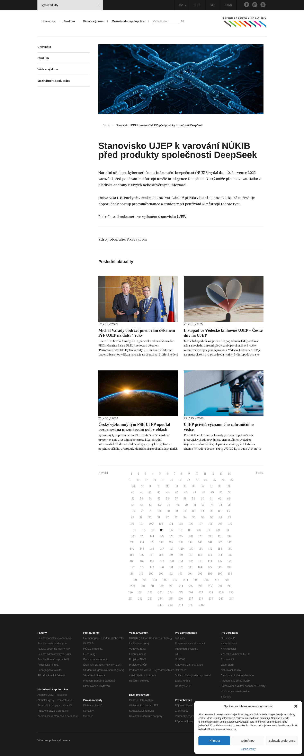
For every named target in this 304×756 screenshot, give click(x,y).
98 (220, 517)
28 (133, 486)
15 (130, 480)
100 (132, 523)
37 (211, 486)
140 (200, 542)
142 (220, 542)
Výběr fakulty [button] (70, 5)
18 (154, 480)
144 (132, 548)
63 (228, 498)
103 (161, 523)
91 (158, 517)
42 (150, 492)
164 (220, 555)
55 (159, 498)
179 (152, 567)
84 (202, 511)
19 (163, 480)
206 (206, 580)
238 (201, 598)
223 (160, 592)
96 (202, 517)
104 (171, 523)
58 (185, 498)
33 (176, 486)
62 (219, 498)
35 (193, 486)
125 (162, 536)
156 (142, 555)
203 (175, 580)
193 (180, 573)
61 (211, 498)
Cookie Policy (248, 749)
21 (180, 480)
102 (151, 523)
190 (151, 573)
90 (150, 517)
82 (185, 511)
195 (200, 573)
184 (200, 567)
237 (191, 598)
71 (195, 505)
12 (213, 473)
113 (152, 530)
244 (180, 605)
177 (133, 567)
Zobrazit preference (282, 740)
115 (171, 530)
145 (142, 548)
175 (220, 561)
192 (171, 573)
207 (216, 580)
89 (141, 517)
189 (141, 573)
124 (152, 536)
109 (220, 523)
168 (152, 561)
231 (130, 598)
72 (203, 505)
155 (132, 555)
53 (141, 498)
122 (133, 536)
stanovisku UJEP (171, 216)
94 (185, 517)
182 (181, 567)
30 (150, 486)
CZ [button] (182, 5)
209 (132, 586)
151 (201, 548)
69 (177, 505)
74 (220, 505)
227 (201, 592)
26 (223, 480)
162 (200, 555)
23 (197, 480)
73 (211, 505)
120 (218, 530)
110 (230, 523)
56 (167, 498)
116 (180, 530)
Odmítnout (248, 740)
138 (181, 542)
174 (210, 561)
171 (181, 561)
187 (229, 567)
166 (132, 561)
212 (162, 586)
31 (159, 486)
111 (134, 530)
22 (188, 480)
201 (155, 580)
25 (214, 480)
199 (135, 580)
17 (146, 480)
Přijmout (214, 740)
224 (170, 592)
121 (227, 530)
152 (210, 548)
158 (161, 555)
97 (211, 517)
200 (145, 580)
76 (133, 511)
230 (231, 592)
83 (193, 511)
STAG (228, 5)
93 (176, 517)
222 (150, 592)
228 (211, 592)
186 (219, 567)
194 (190, 573)
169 (162, 561)
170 (172, 561)
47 (194, 492)
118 (199, 530)
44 (167, 492)
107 (201, 523)
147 (162, 548)
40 (132, 492)
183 (190, 567)
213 (171, 586)
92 (167, 517)
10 (197, 473)
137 (171, 542)
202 (165, 580)
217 (210, 586)
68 (168, 505)
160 (181, 555)
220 (130, 592)
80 (168, 511)
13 (221, 473)
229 (221, 592)
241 (231, 598)
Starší (259, 473)
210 (143, 586)
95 (193, 517)
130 (210, 536)
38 (219, 486)
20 (171, 480)
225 (180, 592)
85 (211, 511)
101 (141, 523)
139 (190, 542)
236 (180, 598)
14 (229, 473)
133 (132, 542)
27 (231, 480)
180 (162, 567)
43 (158, 492)
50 (221, 492)
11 (205, 473)
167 (142, 561)
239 (211, 598)
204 (185, 580)
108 (210, 523)
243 (170, 605)
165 (230, 555)
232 (140, 598)
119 (208, 530)
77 (142, 511)
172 (191, 561)
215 (191, 586)
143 (229, 542)
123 (142, 536)
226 (190, 592)
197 (220, 573)
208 (227, 580)
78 (150, 511)
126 (171, 536)
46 (185, 492)
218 (220, 586)
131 (220, 536)
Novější (103, 473)
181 (171, 567)
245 (191, 605)
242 (160, 605)
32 (167, 486)
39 (228, 486)
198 (230, 573)
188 (132, 573)
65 (141, 505)
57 (176, 498)
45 (176, 492)
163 (210, 555)
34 (185, 486)
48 (203, 492)
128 (191, 536)
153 (220, 548)
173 (200, 561)
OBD (197, 5)
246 (201, 605)
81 (177, 511)
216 (200, 586)
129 (200, 536)
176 (229, 561)
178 (142, 567)
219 (229, 586)
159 (171, 555)
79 (159, 511)
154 (230, 548)
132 (229, 536)
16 (138, 480)
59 (193, 498)
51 (229, 492)
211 (152, 586)
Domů (106, 125)
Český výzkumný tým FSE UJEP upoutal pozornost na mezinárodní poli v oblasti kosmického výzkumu (134, 429)
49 (212, 492)
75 (229, 505)
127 (181, 536)
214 (181, 586)
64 (133, 505)
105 (181, 523)
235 (170, 598)
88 (132, 517)
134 (142, 542)
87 (228, 511)
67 (159, 505)
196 (210, 573)
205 (196, 580)
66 (150, 505)
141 (210, 542)
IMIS (212, 5)
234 (160, 598)
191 (161, 573)
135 (152, 542)
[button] (296, 706)
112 (143, 530)
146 (152, 548)
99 (229, 517)
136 (161, 542)
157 (151, 555)
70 (186, 505)
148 (172, 548)
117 (189, 530)
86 (219, 511)
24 (205, 480)
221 (140, 592)
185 (210, 567)
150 (191, 548)
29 (142, 486)
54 (150, 498)
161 (190, 555)
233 (150, 598)
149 (181, 548)
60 (202, 498)
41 (141, 492)
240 (221, 598)
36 (202, 486)
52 (133, 498)
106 (191, 523)
